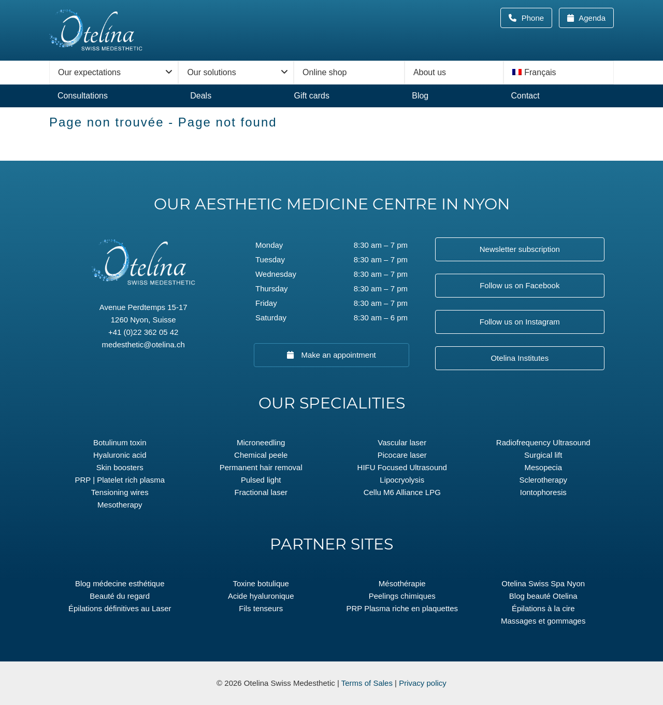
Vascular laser (402, 442)
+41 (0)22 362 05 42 (143, 332)
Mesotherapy (119, 504)
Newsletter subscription (520, 249)
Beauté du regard (120, 595)
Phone (536, 17)
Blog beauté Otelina (543, 595)
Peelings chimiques (402, 595)
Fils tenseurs (261, 608)
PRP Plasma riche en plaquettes (402, 608)
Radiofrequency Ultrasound (543, 442)
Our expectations (89, 72)
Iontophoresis (543, 492)
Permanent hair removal (261, 467)
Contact (525, 95)
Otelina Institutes (520, 358)
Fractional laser (260, 492)
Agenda (591, 17)
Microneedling (261, 442)
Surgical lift (543, 454)
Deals (200, 95)
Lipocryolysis (402, 479)
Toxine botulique (261, 583)
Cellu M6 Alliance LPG (402, 492)
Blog (420, 95)
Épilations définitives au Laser (119, 608)
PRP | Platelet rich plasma (120, 479)
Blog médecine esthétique (120, 583)
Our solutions (211, 72)
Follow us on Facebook (519, 285)
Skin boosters (119, 467)
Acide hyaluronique (261, 595)
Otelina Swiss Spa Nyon (543, 583)
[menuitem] (558, 72)
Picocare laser (402, 454)
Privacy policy (422, 683)
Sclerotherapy (543, 479)
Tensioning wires (120, 492)
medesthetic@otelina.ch (143, 344)
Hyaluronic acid (120, 454)
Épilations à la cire (543, 608)
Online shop (324, 72)
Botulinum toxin (120, 442)
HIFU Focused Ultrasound (402, 467)
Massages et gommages (543, 620)
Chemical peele (260, 454)
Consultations (82, 95)
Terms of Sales (367, 683)
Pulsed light (261, 479)
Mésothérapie (402, 583)
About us (429, 72)
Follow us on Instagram (520, 321)
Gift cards (311, 95)
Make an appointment (337, 354)
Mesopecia (543, 467)
